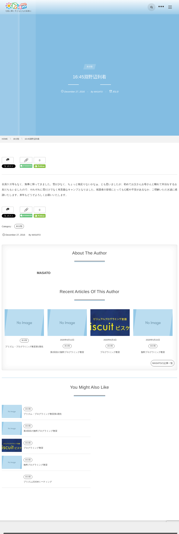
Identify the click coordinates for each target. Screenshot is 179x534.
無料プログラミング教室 (153, 354)
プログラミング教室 (110, 354)
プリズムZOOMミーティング (38, 450)
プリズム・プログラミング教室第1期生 (24, 348)
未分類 (19, 226)
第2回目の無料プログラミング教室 (67, 354)
